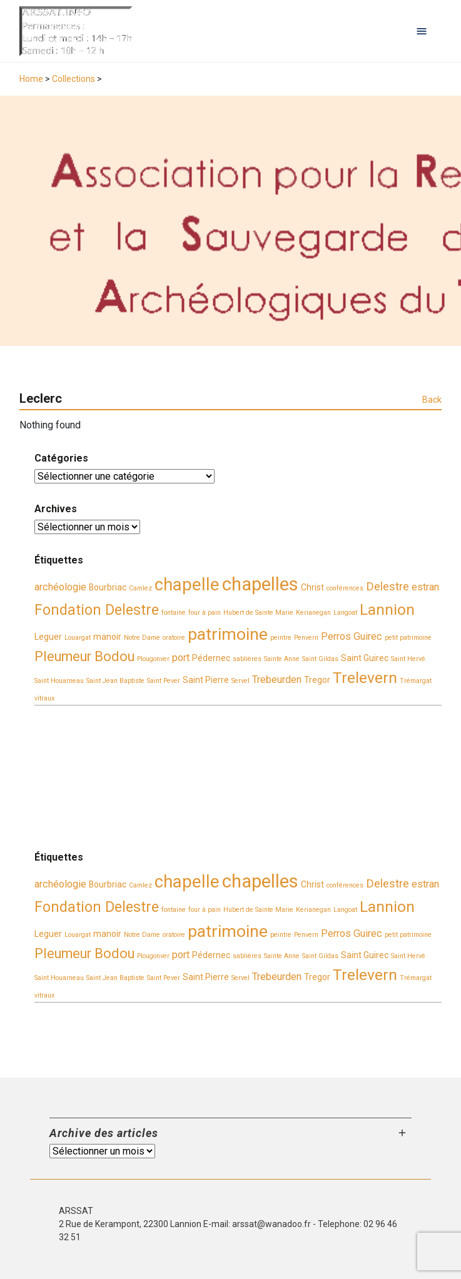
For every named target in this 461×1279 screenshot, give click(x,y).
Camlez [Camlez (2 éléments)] (140, 588)
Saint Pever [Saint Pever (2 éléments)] (163, 681)
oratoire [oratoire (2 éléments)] (174, 638)
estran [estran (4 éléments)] (425, 587)
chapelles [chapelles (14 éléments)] (260, 584)
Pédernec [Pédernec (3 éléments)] (211, 658)
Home (31, 79)
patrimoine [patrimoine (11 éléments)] (228, 634)
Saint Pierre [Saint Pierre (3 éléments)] (206, 680)
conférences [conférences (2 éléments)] (345, 588)
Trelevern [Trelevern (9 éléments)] (365, 678)
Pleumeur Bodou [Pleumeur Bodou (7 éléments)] (84, 656)
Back (432, 400)
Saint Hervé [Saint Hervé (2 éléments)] (408, 659)
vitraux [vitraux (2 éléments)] (44, 698)
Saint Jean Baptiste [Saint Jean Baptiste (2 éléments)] (115, 681)
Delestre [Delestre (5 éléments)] (387, 587)
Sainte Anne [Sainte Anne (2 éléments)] (282, 659)
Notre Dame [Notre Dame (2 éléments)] (142, 638)
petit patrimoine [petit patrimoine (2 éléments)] (408, 638)
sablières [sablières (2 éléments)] (247, 659)
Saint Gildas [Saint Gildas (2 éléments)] (320, 659)
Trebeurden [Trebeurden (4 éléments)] (276, 679)
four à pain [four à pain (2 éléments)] (204, 613)
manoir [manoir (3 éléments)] (107, 637)
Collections (73, 79)
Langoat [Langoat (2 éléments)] (345, 613)
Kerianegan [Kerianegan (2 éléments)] (313, 613)
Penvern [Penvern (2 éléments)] (306, 638)
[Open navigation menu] (421, 31)
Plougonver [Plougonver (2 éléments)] (153, 659)
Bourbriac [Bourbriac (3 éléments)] (107, 587)
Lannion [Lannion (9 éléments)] (387, 609)
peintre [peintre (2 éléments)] (280, 638)
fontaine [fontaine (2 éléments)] (173, 613)
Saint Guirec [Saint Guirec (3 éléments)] (364, 658)
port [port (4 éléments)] (181, 658)
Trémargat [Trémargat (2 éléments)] (416, 681)
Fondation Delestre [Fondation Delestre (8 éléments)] (96, 610)
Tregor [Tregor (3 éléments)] (317, 680)
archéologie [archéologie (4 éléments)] (60, 587)
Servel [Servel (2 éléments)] (240, 681)
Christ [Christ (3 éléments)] (312, 587)
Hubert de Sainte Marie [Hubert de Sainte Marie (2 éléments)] (258, 613)
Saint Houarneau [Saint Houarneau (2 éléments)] (59, 681)
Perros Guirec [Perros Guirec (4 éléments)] (351, 636)
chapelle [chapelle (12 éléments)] (187, 585)
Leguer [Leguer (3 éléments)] (48, 637)
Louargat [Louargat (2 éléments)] (77, 638)
